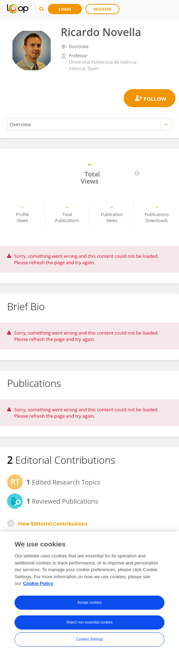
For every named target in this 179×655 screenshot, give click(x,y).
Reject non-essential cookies (89, 622)
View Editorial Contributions (53, 523)
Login (64, 9)
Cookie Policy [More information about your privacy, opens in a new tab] (38, 583)
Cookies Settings (89, 639)
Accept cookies (89, 602)
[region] (89, 593)
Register (103, 9)
